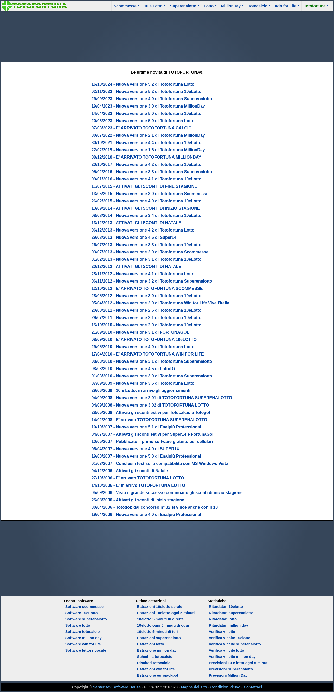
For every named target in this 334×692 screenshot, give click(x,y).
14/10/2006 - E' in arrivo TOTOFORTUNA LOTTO (138, 485)
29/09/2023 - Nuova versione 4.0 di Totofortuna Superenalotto (151, 99)
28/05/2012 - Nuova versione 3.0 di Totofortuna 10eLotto (146, 296)
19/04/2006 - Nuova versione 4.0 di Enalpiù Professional (146, 514)
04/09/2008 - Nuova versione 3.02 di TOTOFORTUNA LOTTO (150, 405)
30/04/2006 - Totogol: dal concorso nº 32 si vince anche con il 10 (154, 507)
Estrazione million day (157, 650)
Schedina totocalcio (154, 656)
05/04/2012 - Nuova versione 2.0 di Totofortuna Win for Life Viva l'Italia (160, 303)
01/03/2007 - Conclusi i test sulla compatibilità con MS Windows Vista (159, 463)
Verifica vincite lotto (226, 650)
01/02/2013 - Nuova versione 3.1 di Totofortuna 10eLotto (146, 259)
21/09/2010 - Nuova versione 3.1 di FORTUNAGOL (140, 332)
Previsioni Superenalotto (231, 669)
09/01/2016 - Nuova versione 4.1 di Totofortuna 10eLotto (146, 179)
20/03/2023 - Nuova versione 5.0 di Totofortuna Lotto (142, 121)
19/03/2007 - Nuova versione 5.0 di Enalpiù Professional (146, 456)
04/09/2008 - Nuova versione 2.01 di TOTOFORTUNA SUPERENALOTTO (161, 398)
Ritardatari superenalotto (231, 613)
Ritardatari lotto (223, 619)
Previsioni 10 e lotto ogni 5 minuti (238, 663)
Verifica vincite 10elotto (229, 638)
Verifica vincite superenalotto (235, 644)
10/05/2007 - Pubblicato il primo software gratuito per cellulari (152, 441)
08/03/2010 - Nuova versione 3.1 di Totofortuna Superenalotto (151, 361)
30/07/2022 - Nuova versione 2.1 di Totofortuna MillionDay (148, 135)
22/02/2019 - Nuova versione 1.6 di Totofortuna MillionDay (148, 150)
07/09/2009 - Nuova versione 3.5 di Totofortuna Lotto (142, 383)
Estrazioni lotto (150, 644)
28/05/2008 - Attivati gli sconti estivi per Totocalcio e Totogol (150, 412)
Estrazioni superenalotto (159, 638)
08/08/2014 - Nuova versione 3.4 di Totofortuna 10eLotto (146, 215)
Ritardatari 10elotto (226, 606)
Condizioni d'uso (225, 687)
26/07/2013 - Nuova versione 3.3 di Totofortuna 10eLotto (146, 244)
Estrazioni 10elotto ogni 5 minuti (166, 613)
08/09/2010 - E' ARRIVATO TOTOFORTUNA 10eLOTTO (144, 339)
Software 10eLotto (81, 613)
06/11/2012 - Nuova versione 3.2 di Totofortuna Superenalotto (151, 281)
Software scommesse (84, 606)
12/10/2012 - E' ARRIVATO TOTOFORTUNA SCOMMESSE (147, 288)
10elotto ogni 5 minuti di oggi (163, 625)
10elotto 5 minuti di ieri (157, 631)
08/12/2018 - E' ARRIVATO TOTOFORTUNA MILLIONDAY (146, 157)
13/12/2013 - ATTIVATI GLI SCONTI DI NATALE (136, 223)
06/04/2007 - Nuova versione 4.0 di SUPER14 (135, 449)
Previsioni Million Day (228, 675)
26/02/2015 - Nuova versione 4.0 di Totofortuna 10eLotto (146, 201)
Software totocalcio (82, 631)
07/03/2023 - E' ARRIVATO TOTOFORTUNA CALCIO (141, 128)
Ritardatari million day (228, 625)
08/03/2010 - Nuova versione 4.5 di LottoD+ (133, 368)
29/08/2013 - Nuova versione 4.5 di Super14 (133, 237)
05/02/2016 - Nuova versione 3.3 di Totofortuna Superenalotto (151, 172)
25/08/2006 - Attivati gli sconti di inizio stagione (137, 500)
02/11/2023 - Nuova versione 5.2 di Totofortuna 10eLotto (146, 91)
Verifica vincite (222, 631)
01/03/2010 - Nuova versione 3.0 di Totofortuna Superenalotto (151, 376)
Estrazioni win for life (156, 669)
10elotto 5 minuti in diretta (160, 619)
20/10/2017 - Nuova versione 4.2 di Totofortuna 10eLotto (146, 164)
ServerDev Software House (117, 687)
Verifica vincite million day (232, 656)
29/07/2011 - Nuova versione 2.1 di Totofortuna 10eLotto (146, 317)
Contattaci (253, 687)
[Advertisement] (167, 35)
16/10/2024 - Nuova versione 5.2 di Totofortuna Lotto (142, 84)
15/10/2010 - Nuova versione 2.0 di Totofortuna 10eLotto (146, 325)
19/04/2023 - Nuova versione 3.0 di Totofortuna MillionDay (148, 106)
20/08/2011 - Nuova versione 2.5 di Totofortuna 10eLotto (146, 310)
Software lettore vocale (85, 650)
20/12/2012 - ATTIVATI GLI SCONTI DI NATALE (136, 266)
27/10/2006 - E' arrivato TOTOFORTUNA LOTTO (137, 478)
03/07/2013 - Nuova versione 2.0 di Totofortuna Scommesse (149, 252)
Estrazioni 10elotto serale (159, 606)
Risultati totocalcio (154, 663)
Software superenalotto (86, 619)
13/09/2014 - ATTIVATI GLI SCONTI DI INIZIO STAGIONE (145, 208)
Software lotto (77, 625)
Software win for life (83, 644)
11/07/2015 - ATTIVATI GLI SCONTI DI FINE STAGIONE (144, 186)
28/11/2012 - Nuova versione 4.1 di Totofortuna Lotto (142, 274)
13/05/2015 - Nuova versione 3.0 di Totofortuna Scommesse (149, 193)
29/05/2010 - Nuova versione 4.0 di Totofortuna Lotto (142, 347)
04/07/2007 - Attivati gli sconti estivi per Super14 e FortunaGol (152, 434)
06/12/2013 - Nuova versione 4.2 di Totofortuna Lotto (142, 230)
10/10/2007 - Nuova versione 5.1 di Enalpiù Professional (146, 427)
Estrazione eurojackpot (157, 675)
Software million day (83, 638)
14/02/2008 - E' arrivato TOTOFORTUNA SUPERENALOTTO (149, 419)
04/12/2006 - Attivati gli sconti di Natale (129, 471)
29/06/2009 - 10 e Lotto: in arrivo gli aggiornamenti (140, 390)
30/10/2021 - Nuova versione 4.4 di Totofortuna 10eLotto (146, 142)
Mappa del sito (194, 687)
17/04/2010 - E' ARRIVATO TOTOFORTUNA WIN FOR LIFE (147, 354)
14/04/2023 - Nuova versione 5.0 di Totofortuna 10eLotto (146, 113)
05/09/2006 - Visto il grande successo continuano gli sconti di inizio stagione (166, 492)
